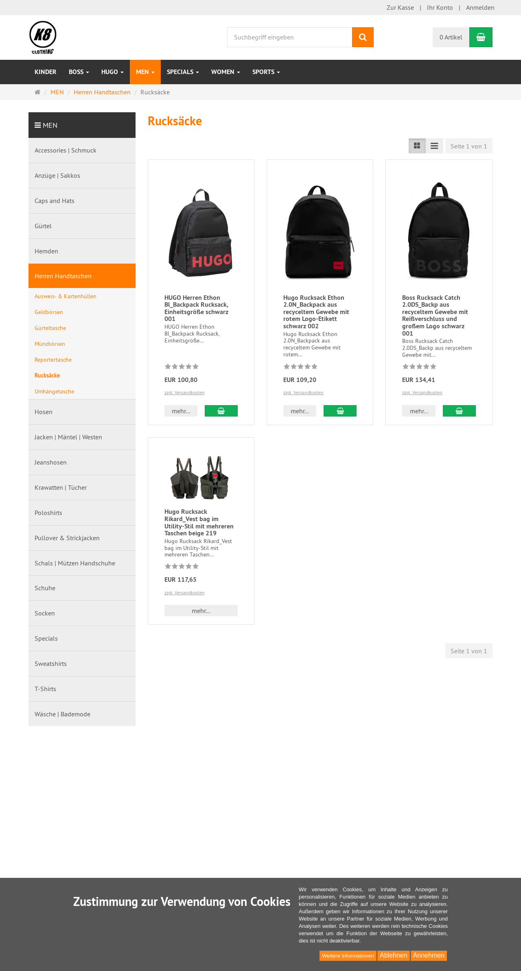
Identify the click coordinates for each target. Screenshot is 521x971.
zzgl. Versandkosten (184, 392)
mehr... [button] (181, 411)
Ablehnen (393, 955)
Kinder (46, 72)
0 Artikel (451, 37)
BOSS (79, 72)
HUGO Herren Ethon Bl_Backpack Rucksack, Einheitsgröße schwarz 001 (196, 308)
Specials (183, 72)
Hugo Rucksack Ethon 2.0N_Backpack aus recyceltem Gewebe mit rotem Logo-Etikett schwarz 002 (316, 311)
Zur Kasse (400, 7)
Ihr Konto (440, 7)
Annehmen (428, 955)
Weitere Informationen (348, 956)
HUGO (112, 72)
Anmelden (480, 7)
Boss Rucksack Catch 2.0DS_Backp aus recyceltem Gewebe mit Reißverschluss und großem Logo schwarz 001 (435, 315)
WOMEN (225, 72)
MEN (145, 72)
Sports (266, 72)
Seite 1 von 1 (469, 146)
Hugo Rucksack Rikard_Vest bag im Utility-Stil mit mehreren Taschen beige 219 (199, 522)
